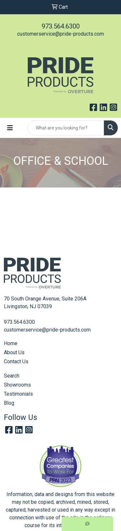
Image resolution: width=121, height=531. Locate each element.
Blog (9, 403)
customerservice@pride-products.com (60, 34)
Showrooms (17, 385)
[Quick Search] (65, 127)
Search (11, 376)
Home (10, 343)
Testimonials (18, 394)
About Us (14, 352)
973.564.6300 (61, 26)
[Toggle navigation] (10, 127)
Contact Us (16, 361)
